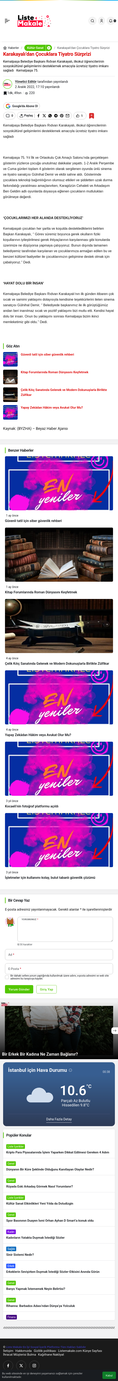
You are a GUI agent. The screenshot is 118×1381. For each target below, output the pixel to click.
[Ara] (92, 21)
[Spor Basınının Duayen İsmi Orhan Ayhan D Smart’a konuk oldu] (59, 1217)
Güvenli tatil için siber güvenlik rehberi (33, 521)
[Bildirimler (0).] (111, 21)
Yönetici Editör (26, 82)
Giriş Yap (46, 989)
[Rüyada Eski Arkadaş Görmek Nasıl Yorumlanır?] (59, 1183)
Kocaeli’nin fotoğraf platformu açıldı (31, 806)
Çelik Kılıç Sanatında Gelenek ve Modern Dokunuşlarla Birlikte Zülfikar (57, 664)
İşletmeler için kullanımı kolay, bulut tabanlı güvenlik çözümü (50, 878)
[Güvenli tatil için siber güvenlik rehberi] (59, 359)
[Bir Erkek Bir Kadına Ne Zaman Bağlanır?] (59, 1030)
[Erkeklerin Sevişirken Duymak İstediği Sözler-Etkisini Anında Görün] (59, 1269)
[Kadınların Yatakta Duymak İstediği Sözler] (59, 1234)
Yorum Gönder (19, 989)
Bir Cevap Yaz (19, 900)
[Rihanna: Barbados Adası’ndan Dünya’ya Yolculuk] (59, 1303)
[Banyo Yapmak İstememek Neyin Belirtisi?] (59, 1286)
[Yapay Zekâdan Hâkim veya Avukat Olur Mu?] (59, 412)
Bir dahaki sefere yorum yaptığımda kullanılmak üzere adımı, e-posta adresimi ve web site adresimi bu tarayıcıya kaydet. (59, 977)
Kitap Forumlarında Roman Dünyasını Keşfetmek (41, 592)
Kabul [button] (109, 1375)
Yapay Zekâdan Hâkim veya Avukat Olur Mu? (38, 735)
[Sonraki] (114, 1030)
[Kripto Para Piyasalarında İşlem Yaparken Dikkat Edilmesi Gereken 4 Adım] (59, 1149)
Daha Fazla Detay (59, 1119)
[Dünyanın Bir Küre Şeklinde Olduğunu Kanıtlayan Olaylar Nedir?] (59, 1166)
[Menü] (7, 21)
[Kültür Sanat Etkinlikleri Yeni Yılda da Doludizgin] (59, 1200)
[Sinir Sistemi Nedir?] (59, 1251)
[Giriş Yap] (101, 21)
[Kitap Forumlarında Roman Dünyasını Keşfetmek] (59, 377)
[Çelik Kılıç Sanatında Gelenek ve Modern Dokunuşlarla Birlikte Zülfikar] (59, 394)
